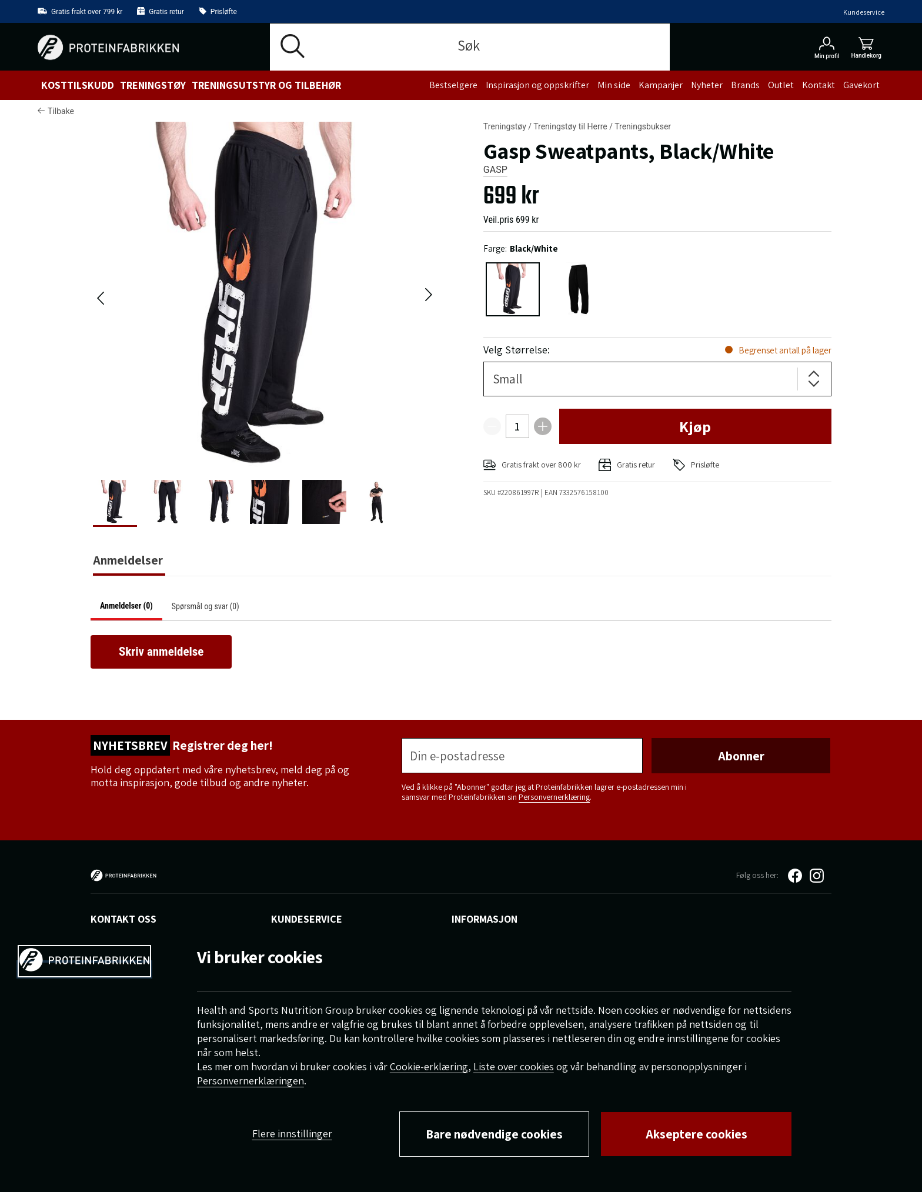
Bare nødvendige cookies (494, 1134)
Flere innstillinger (292, 1133)
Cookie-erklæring (429, 1066)
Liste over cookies (513, 1066)
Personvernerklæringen (250, 1080)
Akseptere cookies (696, 1134)
